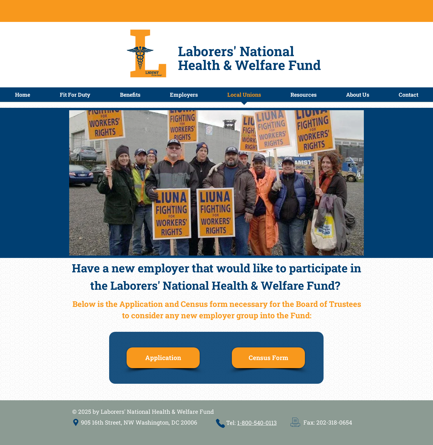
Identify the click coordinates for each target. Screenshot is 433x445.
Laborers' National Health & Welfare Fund (249, 58)
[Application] (163, 357)
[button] (130, 96)
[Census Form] (268, 357)
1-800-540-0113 (257, 422)
